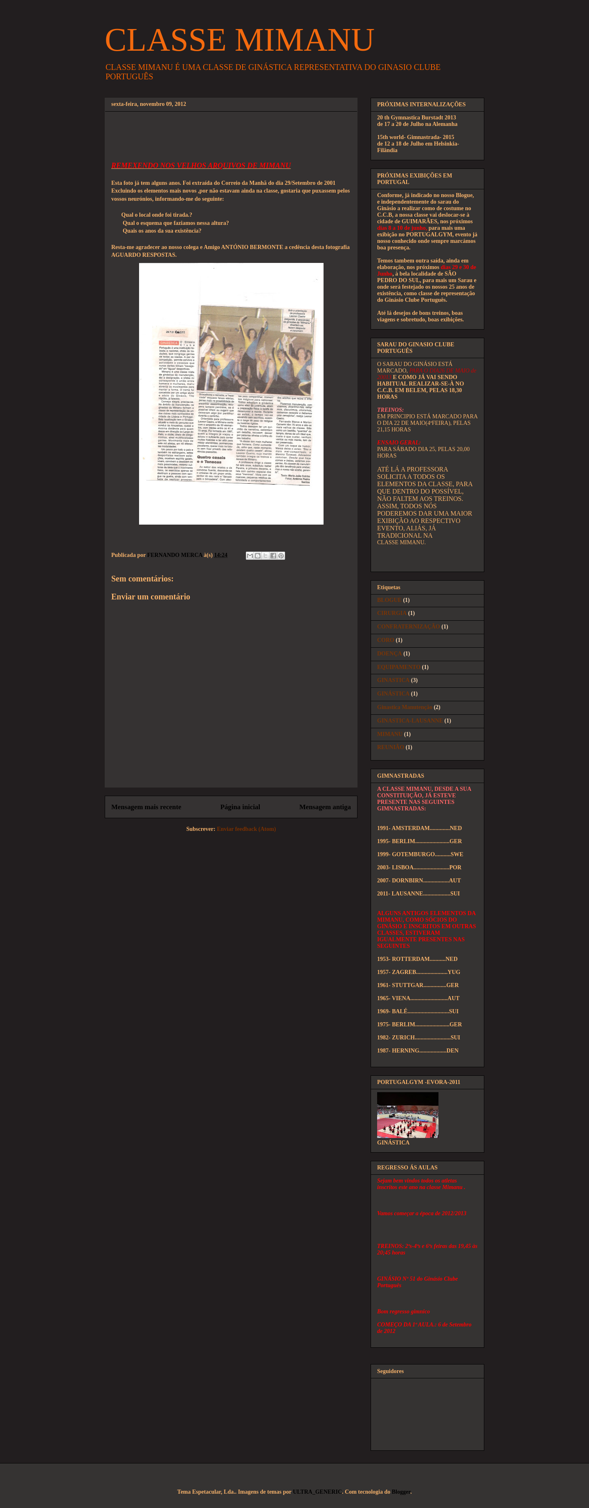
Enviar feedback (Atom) (246, 829)
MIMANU (389, 734)
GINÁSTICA (393, 694)
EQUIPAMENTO (398, 667)
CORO (385, 640)
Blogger (401, 1492)
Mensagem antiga (325, 807)
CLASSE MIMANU (240, 40)
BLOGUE (389, 600)
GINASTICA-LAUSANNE (410, 721)
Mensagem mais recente (146, 807)
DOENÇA (389, 654)
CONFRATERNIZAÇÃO (408, 627)
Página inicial (240, 807)
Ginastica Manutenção (404, 707)
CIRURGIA (392, 613)
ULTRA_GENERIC (317, 1492)
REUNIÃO (390, 747)
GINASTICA (393, 680)
